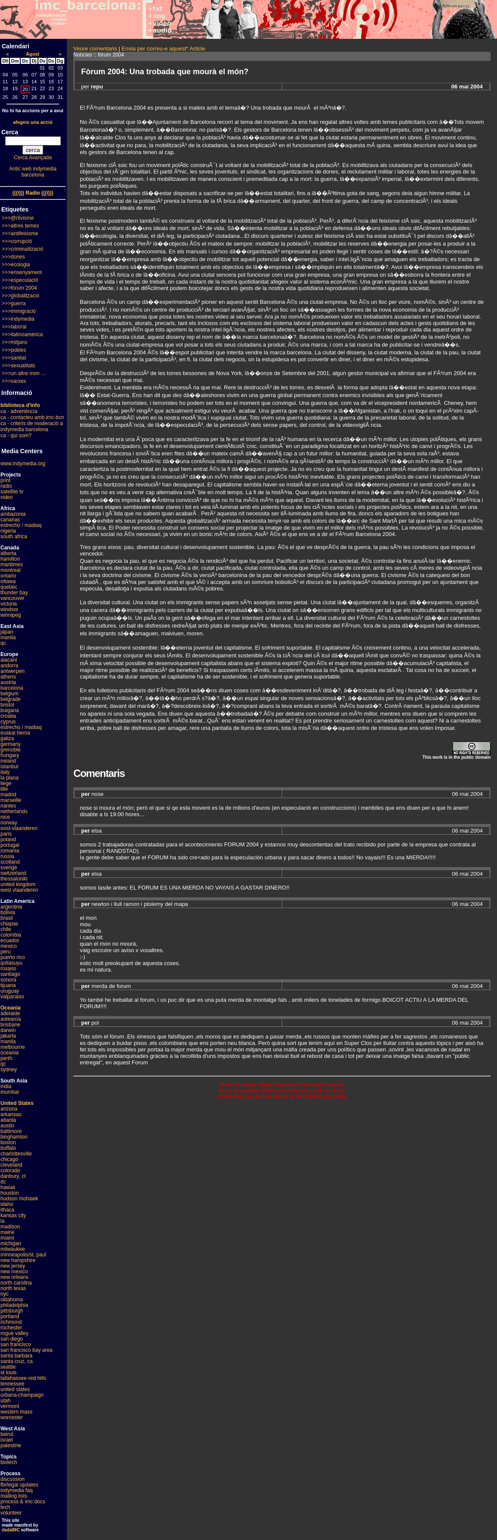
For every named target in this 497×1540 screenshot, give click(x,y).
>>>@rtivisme (18, 218)
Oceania (10, 1008)
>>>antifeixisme (20, 233)
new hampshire (17, 1260)
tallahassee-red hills (23, 1378)
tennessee (12, 1384)
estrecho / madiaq (20, 525)
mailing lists (13, 1496)
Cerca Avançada (33, 158)
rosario (8, 969)
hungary (9, 755)
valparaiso (12, 997)
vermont (9, 1406)
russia (7, 856)
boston (8, 1142)
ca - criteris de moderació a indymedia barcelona (31, 426)
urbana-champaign (22, 1395)
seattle (8, 1367)
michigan (10, 1243)
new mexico (14, 1272)
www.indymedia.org (22, 464)
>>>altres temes (20, 226)
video (6, 497)
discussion (12, 1479)
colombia (10, 935)
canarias (10, 520)
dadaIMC (11, 1529)
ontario (8, 576)
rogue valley (14, 1333)
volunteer (11, 1513)
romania (9, 851)
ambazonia (13, 514)
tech (5, 1507)
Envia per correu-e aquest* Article (163, 48)
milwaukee (12, 1249)
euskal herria (15, 733)
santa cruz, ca (16, 1361)
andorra (9, 666)
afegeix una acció (33, 122)
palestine (10, 1445)
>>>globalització (20, 296)
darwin (8, 1030)
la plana (9, 778)
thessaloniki (14, 879)
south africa (13, 536)
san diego (11, 1339)
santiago (10, 974)
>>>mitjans (14, 342)
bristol (7, 705)
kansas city (13, 1215)
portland (9, 1316)
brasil (6, 918)
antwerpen (12, 671)
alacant (8, 660)
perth (6, 1058)
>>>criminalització (22, 249)
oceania (9, 1053)
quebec (8, 587)
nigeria (8, 531)
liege (5, 783)
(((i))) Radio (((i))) (33, 193)
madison (10, 1227)
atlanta (8, 1120)
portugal (9, 845)
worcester (11, 1417)
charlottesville (16, 1154)
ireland (8, 761)
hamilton (10, 559)
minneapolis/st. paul (23, 1255)
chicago (9, 1159)
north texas (13, 1288)
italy (4, 772)
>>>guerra (14, 303)
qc (3, 643)
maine (7, 1232)
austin (7, 1126)
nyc (4, 1294)
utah (5, 1401)
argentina (11, 907)
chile (5, 929)
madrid (8, 795)
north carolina (16, 1283)
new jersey (12, 1266)
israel (6, 1440)
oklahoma (11, 1300)
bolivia (7, 912)
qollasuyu (11, 963)
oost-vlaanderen (19, 828)
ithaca (7, 1210)
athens (8, 677)
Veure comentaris (95, 48)
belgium (9, 694)
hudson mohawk (19, 1199)
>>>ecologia (16, 265)
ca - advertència (18, 411)
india (5, 1086)
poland (8, 839)
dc (3, 1182)
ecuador (9, 940)
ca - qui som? (15, 435)
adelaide (10, 1013)
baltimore (11, 1131)
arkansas (11, 1114)
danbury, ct (12, 1176)
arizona (8, 1109)
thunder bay (14, 593)
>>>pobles (14, 350)
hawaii (7, 1187)
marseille (10, 800)
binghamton (14, 1137)
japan (6, 632)
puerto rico (12, 957)
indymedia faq (16, 1490)
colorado (10, 1171)
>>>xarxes (14, 381)
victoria (8, 604)
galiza (7, 738)
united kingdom (17, 884)
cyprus (8, 722)
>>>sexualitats (18, 366)
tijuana (8, 985)
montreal (10, 570)
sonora (8, 980)
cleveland (11, 1165)
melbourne (12, 1047)
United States (17, 1103)
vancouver (12, 598)
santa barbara (16, 1356)
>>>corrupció (17, 241)
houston (9, 1193)
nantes (8, 806)
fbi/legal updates (19, 1485)
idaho (6, 1204)
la (2, 1221)
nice (5, 817)
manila (8, 637)
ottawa (8, 581)
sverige (8, 868)
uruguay (9, 991)
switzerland (13, 873)
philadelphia (14, 1305)
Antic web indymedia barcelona (33, 172)
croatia (8, 716)
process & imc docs (22, 1502)
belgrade (10, 699)
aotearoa (10, 1019)
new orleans (14, 1277)
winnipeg (10, 615)
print (5, 480)
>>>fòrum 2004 (19, 288)
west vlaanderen (19, 890)
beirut (6, 1434)
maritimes (11, 565)
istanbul (9, 767)
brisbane (10, 1025)
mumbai (9, 1092)
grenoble (10, 750)
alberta (8, 553)
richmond (11, 1322)
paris (6, 834)
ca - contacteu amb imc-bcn (32, 417)
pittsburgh (11, 1311)
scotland (10, 862)
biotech (8, 1462)
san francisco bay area (26, 1350)
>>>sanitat (14, 358)
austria (8, 682)
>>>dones (13, 257)
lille (4, 789)
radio (6, 486)
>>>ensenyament (22, 272)
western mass (16, 1412)
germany (10, 744)
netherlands (14, 811)
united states (15, 1389)
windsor (9, 609)
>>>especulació (20, 280)
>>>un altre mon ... (23, 373)
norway (8, 823)
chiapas (9, 924)
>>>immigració (19, 311)
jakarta (8, 1036)
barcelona (11, 688)
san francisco (15, 1344)
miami (7, 1238)
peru (5, 952)
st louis (8, 1373)
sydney (8, 1070)
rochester (11, 1328)
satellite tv (11, 492)
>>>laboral (14, 327)
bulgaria (9, 710)
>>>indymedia (18, 319)
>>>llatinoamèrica (22, 334)
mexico (8, 946)
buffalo (8, 1148)
